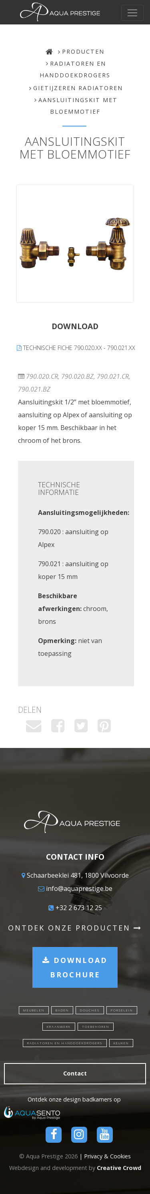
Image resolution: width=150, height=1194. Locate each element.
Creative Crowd (119, 1168)
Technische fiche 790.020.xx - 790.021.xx (76, 348)
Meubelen (33, 1010)
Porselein (122, 1010)
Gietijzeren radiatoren (78, 88)
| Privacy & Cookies (105, 1156)
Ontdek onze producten (75, 928)
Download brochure (75, 967)
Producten (83, 51)
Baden (62, 1010)
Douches (90, 1010)
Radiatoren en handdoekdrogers (64, 1043)
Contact (75, 1073)
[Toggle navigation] (132, 13)
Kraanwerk (59, 1026)
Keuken (121, 1043)
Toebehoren (95, 1026)
